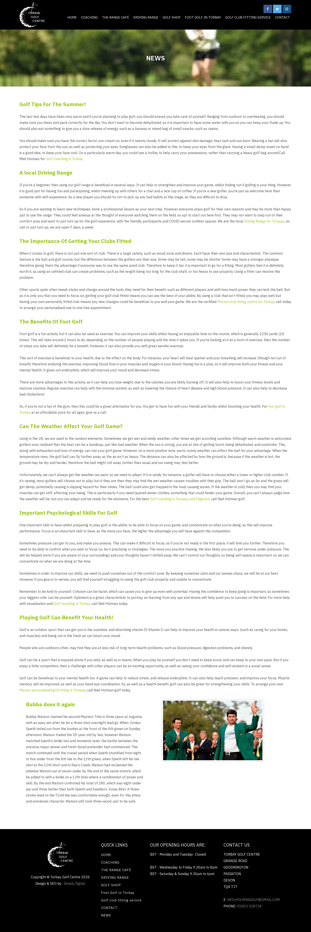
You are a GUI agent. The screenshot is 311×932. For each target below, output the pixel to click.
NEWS (106, 915)
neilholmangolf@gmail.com (253, 899)
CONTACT (282, 17)
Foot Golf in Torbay (203, 17)
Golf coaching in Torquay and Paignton (180, 499)
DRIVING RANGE (145, 17)
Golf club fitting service (248, 17)
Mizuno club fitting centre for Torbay (245, 302)
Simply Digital (74, 883)
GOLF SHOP (172, 17)
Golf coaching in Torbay (72, 603)
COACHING (89, 17)
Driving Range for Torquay (264, 221)
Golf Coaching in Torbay (64, 159)
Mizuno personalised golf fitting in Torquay (52, 690)
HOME (72, 17)
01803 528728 (249, 906)
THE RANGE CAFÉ (115, 17)
